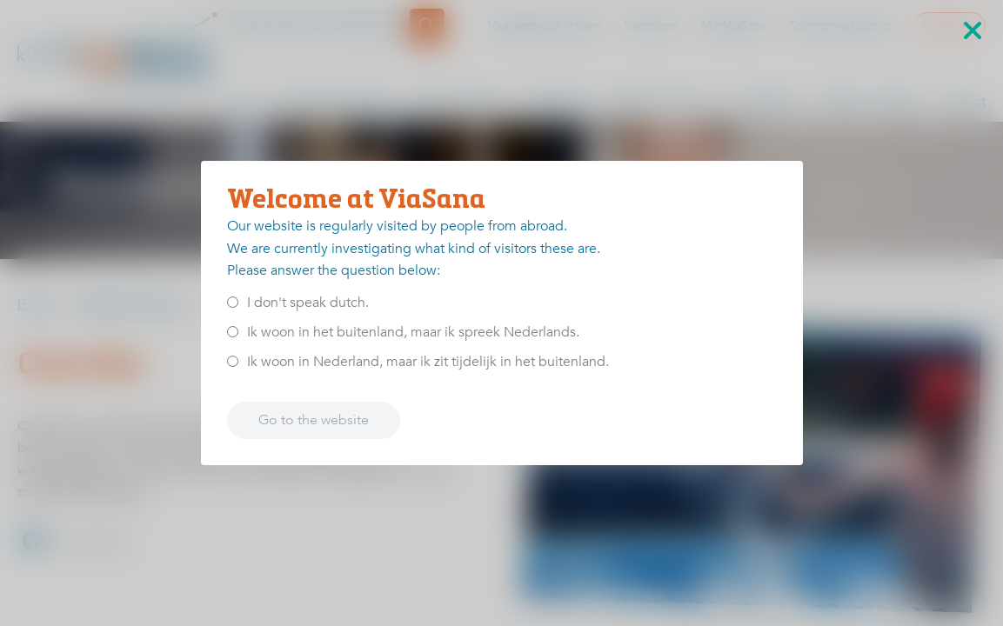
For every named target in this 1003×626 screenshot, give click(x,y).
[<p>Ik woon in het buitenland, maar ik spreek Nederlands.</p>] (232, 331)
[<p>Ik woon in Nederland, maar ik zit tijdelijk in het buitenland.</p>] (232, 361)
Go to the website (313, 420)
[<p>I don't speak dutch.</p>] (232, 302)
